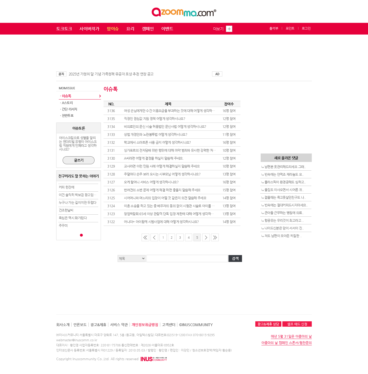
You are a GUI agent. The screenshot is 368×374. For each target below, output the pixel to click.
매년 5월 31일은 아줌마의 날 (291, 336)
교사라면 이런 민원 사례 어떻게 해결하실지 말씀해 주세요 (162, 166)
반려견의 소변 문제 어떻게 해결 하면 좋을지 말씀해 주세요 (162, 190)
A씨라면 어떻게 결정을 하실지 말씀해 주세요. (153, 158)
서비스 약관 (119, 325)
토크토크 (64, 28)
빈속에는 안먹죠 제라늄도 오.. (284, 174)
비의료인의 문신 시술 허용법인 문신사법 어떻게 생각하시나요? (165, 126)
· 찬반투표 (66, 115)
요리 (130, 28)
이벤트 (167, 28)
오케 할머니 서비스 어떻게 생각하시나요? (151, 182)
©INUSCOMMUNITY (196, 325)
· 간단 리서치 (68, 109)
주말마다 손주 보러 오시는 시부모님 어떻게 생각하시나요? (162, 174)
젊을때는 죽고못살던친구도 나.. (285, 197)
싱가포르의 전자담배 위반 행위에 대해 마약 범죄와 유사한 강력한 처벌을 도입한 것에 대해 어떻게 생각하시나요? (197, 150)
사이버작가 (89, 28)
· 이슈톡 (65, 96)
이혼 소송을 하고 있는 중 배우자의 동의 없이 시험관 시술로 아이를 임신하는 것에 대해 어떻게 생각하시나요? (195, 206)
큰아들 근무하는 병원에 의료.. (284, 213)
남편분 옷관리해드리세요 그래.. (285, 167)
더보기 (218, 29)
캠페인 (148, 28)
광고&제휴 (98, 325)
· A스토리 (66, 103)
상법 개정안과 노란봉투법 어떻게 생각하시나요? (155, 134)
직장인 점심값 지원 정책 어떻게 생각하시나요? (154, 118)
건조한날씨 (66, 210)
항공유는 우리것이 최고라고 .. (284, 220)
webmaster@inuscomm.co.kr (76, 340)
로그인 (306, 28)
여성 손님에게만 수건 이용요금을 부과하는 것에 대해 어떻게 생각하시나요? (173, 111)
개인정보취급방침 (145, 325)
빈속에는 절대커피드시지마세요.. (286, 205)
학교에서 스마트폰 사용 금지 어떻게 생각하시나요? (157, 142)
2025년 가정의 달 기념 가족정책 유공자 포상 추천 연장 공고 (111, 74)
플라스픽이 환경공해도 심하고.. (285, 182)
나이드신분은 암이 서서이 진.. (284, 228)
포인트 (290, 28)
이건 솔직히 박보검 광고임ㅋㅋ (79, 195)
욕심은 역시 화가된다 (73, 218)
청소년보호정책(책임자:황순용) (212, 350)
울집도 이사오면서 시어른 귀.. (284, 190)
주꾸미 (63, 225)
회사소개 (63, 325)
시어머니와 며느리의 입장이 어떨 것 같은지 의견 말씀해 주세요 (165, 198)
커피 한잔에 (66, 187)
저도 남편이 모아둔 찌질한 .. (283, 236)
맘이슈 (113, 28)
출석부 (273, 28)
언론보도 (80, 325)
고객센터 (168, 325)
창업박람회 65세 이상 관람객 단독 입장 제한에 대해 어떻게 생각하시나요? (172, 214)
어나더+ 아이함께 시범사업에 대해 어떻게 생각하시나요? (161, 222)
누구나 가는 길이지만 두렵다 (77, 202)
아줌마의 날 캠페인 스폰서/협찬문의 (286, 343)
